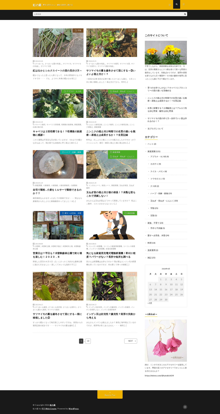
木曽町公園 (46, 248)
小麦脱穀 (54, 186)
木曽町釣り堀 (68, 248)
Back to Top (110, 394)
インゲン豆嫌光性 (110, 309)
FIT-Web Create (49, 408)
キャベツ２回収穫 (53, 125)
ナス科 (153, 186)
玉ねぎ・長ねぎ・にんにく (123, 92)
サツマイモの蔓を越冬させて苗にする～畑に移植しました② (57, 318)
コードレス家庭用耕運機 (112, 248)
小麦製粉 (74, 186)
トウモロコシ (156, 178)
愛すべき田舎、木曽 (72, 215)
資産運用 (151, 249)
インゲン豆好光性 (95, 309)
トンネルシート (94, 186)
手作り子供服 (156, 227)
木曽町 (37, 248)
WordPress (74, 408)
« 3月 (150, 302)
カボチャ (154, 164)
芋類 (79, 31)
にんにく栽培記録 (95, 125)
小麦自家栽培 (64, 186)
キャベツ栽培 (40, 125)
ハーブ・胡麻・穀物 (72, 153)
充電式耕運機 (111, 250)
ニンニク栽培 (108, 125)
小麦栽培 (46, 186)
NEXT (129, 344)
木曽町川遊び (56, 248)
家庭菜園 (77, 125)
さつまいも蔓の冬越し (53, 63)
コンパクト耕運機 (95, 248)
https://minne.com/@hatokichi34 (159, 375)
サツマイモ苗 (46, 66)
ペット (150, 144)
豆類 (132, 276)
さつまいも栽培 (41, 309)
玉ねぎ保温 (123, 186)
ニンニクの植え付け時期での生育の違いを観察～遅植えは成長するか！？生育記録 (111, 133)
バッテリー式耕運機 (96, 250)
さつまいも (39, 63)
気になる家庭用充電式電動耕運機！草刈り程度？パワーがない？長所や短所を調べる (111, 256)
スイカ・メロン (157, 171)
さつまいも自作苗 (55, 309)
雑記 (150, 257)
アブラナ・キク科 (73, 92)
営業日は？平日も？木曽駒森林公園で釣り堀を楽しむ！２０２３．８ (57, 256)
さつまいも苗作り (69, 309)
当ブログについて (155, 129)
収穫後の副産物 (67, 125)
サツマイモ (67, 63)
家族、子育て (153, 222)
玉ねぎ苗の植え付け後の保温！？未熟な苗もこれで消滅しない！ (111, 195)
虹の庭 (53, 404)
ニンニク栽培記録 (121, 125)
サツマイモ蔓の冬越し (106, 66)
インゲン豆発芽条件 (108, 312)
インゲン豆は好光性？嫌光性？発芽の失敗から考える (111, 318)
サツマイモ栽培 (113, 63)
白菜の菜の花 (38, 127)
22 (88, 344)
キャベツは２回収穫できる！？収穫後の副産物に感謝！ (57, 133)
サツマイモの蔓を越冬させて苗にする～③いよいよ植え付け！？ (111, 72)
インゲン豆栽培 (124, 309)
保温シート (106, 186)
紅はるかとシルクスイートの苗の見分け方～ (57, 72)
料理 (150, 242)
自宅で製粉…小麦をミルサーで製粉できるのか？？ (57, 192)
